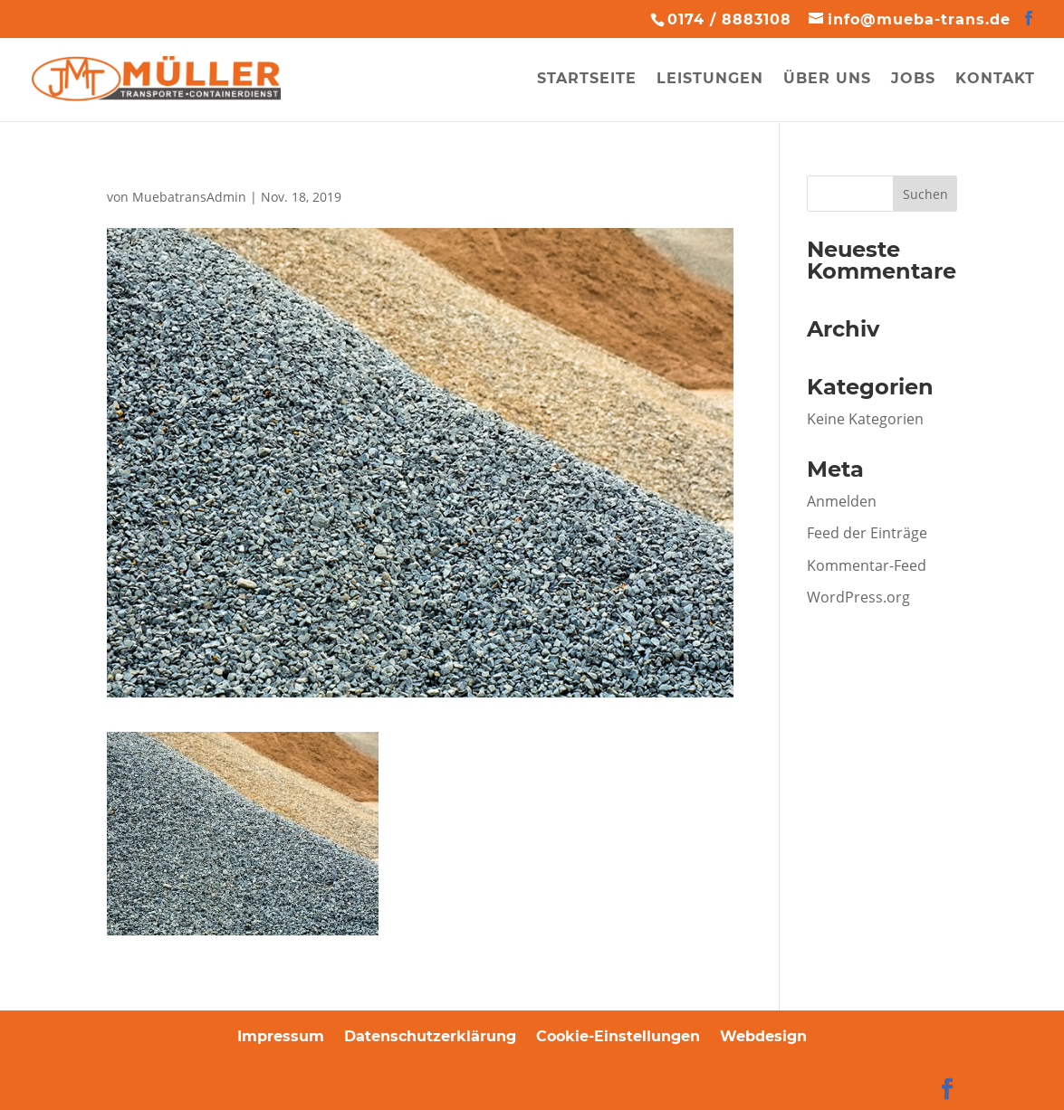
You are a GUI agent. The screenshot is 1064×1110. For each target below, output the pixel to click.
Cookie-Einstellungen (618, 1036)
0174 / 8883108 (729, 19)
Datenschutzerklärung (430, 1036)
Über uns (827, 79)
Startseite (587, 79)
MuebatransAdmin (189, 196)
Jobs (913, 79)
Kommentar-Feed (866, 565)
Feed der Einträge (867, 533)
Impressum (280, 1036)
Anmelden (842, 501)
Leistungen (710, 79)
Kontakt (995, 79)
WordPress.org (858, 597)
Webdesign (763, 1036)
